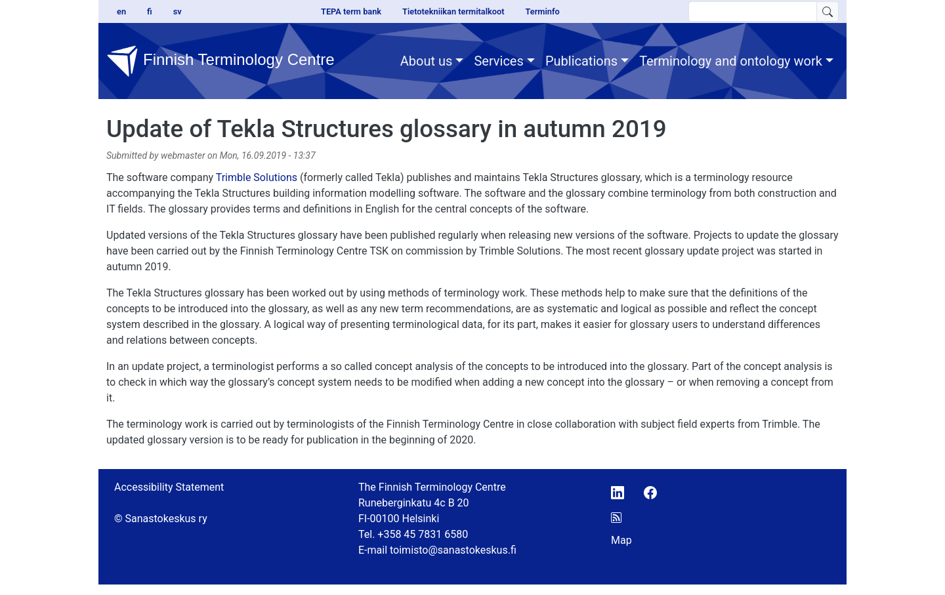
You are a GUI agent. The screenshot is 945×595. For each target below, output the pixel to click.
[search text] (752, 11)
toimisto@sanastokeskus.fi (453, 550)
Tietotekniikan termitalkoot (453, 11)
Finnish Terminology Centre (220, 61)
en (121, 11)
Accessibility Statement (169, 487)
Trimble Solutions (256, 177)
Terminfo (543, 11)
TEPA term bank (351, 11)
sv (177, 11)
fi (149, 11)
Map (621, 540)
